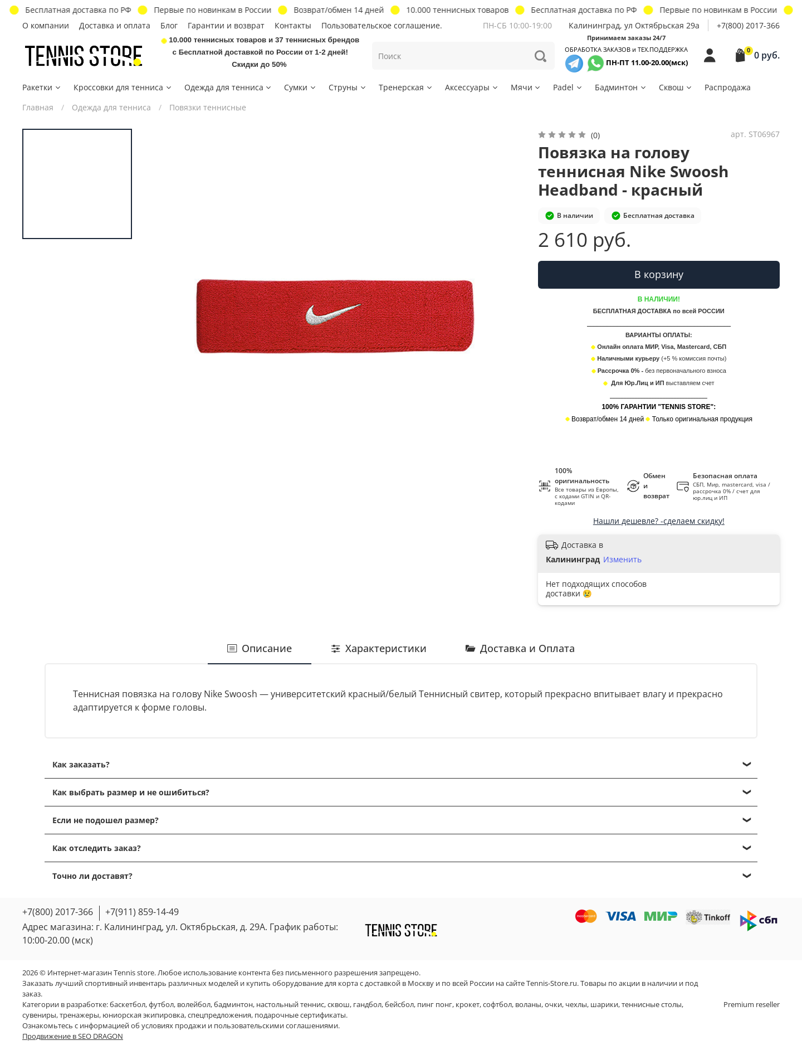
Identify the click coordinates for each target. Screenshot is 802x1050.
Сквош (676, 87)
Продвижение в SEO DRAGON (72, 1036)
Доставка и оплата (114, 25)
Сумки (300, 87)
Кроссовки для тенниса (123, 87)
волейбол (194, 1004)
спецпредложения (219, 1015)
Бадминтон (621, 87)
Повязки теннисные (207, 107)
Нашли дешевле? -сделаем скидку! (659, 521)
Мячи (526, 87)
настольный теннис (290, 1004)
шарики (604, 1004)
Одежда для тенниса (228, 87)
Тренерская (406, 87)
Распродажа (728, 87)
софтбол (497, 1004)
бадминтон (233, 1004)
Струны (348, 87)
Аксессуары (472, 87)
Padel (568, 87)
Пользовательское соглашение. (381, 25)
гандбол (367, 1004)
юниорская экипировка (143, 1015)
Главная (37, 107)
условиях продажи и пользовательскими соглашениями (239, 1025)
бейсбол (399, 1004)
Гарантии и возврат (226, 25)
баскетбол (127, 1004)
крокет (468, 1004)
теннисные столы (652, 1004)
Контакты (293, 25)
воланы (528, 1004)
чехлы (576, 1004)
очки (553, 1004)
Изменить (622, 560)
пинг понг (434, 1004)
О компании (45, 25)
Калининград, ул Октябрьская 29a (634, 25)
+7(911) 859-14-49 (142, 912)
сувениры (39, 1015)
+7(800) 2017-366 (748, 25)
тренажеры (79, 1015)
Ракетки (42, 87)
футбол (161, 1004)
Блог (169, 25)
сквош (338, 1004)
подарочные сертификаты (300, 1015)
